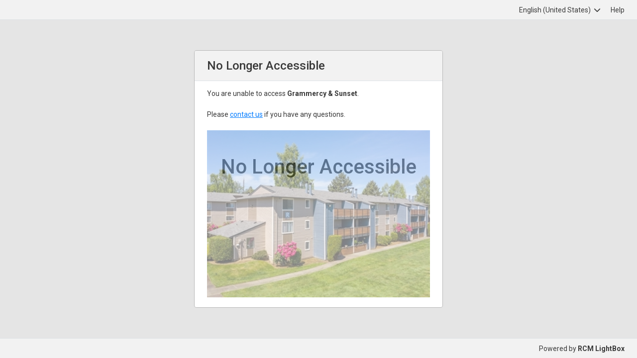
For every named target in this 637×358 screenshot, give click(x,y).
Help (618, 10)
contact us (246, 114)
